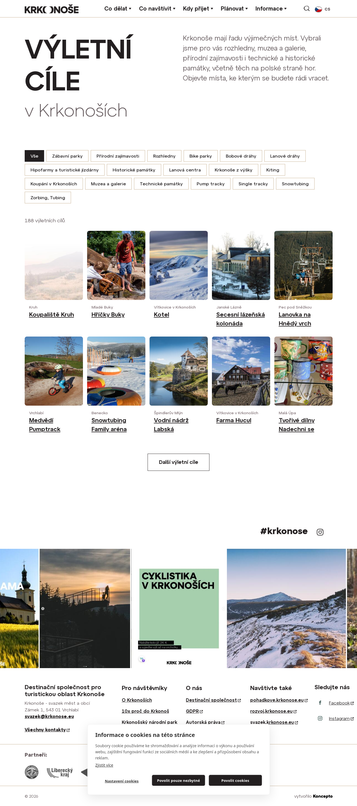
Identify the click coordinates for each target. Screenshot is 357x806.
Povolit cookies (235, 780)
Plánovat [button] (232, 8)
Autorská (205, 722)
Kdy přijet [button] (196, 8)
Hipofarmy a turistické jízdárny (65, 169)
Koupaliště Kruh (51, 314)
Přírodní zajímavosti (118, 155)
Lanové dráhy (285, 155)
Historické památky (134, 169)
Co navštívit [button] (155, 8)
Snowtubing (295, 183)
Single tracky (253, 183)
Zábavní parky (67, 155)
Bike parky (200, 155)
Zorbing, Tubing (48, 197)
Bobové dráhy (241, 155)
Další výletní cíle (178, 462)
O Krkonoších (137, 700)
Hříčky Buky (108, 314)
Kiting (272, 169)
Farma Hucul (233, 420)
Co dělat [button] (115, 8)
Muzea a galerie (108, 183)
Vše (34, 155)
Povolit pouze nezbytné (178, 780)
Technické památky (161, 183)
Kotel (161, 314)
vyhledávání (307, 8)
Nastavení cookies (122, 781)
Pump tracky (211, 183)
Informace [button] (269, 8)
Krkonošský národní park (149, 722)
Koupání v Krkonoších (54, 183)
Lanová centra (185, 169)
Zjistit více (104, 765)
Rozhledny (164, 155)
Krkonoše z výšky (233, 169)
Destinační (213, 700)
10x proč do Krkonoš (145, 711)
